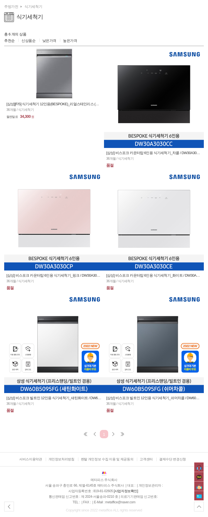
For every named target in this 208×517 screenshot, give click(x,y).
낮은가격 (49, 41)
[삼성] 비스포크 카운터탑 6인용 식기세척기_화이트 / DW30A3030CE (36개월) (154, 275)
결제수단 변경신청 (172, 459)
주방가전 (11, 6)
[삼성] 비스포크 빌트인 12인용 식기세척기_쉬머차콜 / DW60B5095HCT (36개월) (154, 398)
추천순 (9, 41)
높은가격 (70, 41)
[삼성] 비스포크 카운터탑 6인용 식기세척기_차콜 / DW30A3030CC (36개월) (154, 153)
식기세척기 (33, 6)
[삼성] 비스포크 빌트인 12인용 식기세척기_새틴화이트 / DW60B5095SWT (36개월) (54, 398)
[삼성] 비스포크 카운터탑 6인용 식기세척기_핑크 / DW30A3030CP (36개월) (54, 275)
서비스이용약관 (30, 459)
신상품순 (28, 41)
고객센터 (146, 459)
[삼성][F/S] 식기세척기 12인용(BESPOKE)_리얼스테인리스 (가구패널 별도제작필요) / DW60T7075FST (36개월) (54, 104)
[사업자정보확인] (126, 491)
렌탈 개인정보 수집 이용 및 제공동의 (107, 459)
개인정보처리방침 (61, 459)
